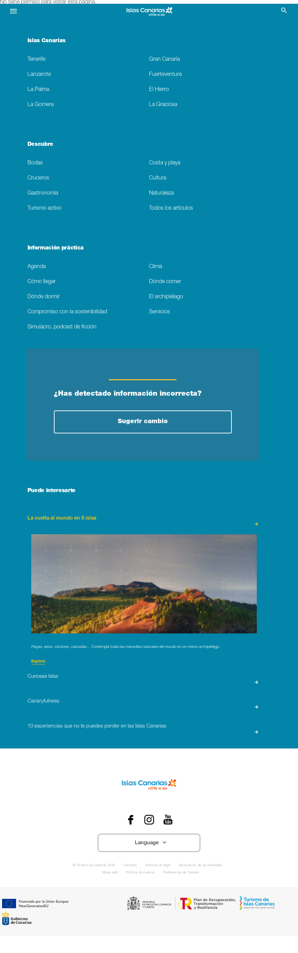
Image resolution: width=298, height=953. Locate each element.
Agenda (36, 267)
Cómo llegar (41, 282)
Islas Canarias (46, 41)
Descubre (40, 145)
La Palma (38, 90)
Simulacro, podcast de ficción (61, 327)
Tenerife (36, 59)
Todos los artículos (171, 208)
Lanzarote (39, 75)
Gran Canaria (164, 59)
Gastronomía (42, 193)
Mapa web (110, 872)
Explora (38, 661)
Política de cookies (140, 872)
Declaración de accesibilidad (200, 865)
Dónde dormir (43, 297)
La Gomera (40, 105)
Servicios (159, 312)
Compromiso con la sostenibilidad (67, 312)
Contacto (130, 865)
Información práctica (55, 248)
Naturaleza (161, 193)
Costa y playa (164, 163)
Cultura (157, 178)
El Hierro (159, 90)
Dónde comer (165, 282)
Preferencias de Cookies (181, 872)
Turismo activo (44, 208)
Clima (155, 267)
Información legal (158, 865)
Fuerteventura (165, 75)
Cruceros (38, 178)
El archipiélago (166, 297)
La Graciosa (163, 105)
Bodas (35, 163)
